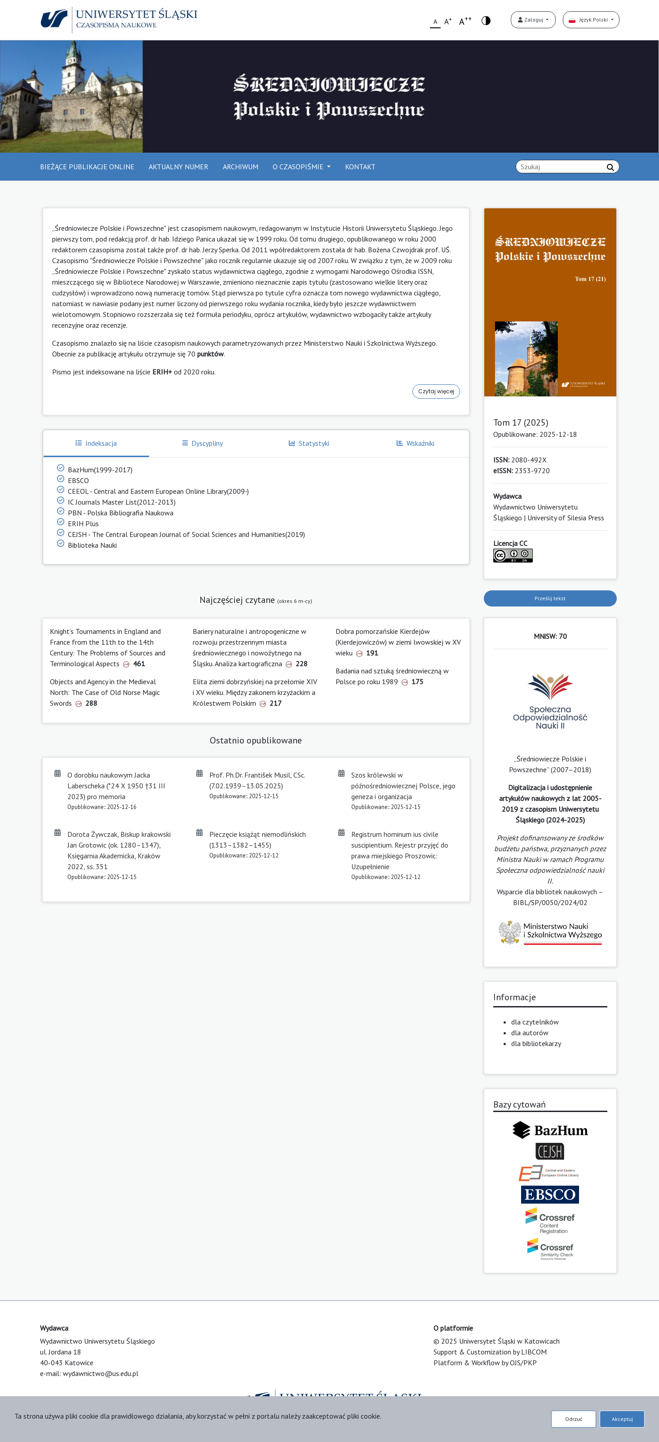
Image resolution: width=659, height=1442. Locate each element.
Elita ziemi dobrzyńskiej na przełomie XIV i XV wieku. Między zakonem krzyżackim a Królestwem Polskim (255, 692)
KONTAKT (360, 166)
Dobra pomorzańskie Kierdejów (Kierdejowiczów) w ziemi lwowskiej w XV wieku (398, 642)
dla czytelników (535, 1021)
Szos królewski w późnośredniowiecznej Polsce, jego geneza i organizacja (403, 785)
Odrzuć (573, 1419)
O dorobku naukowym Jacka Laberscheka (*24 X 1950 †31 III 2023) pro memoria (116, 785)
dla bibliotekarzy (536, 1043)
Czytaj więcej (436, 391)
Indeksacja (96, 443)
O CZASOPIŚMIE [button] (299, 166)
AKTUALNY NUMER (178, 166)
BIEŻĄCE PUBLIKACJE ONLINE (87, 166)
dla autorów (529, 1032)
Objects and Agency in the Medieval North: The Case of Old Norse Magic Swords (105, 692)
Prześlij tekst (550, 598)
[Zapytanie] (567, 166)
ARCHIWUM (240, 166)
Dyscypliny (202, 443)
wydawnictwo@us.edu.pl (100, 1373)
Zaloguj (531, 19)
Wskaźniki (415, 443)
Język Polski (589, 19)
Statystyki (309, 443)
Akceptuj (622, 1419)
